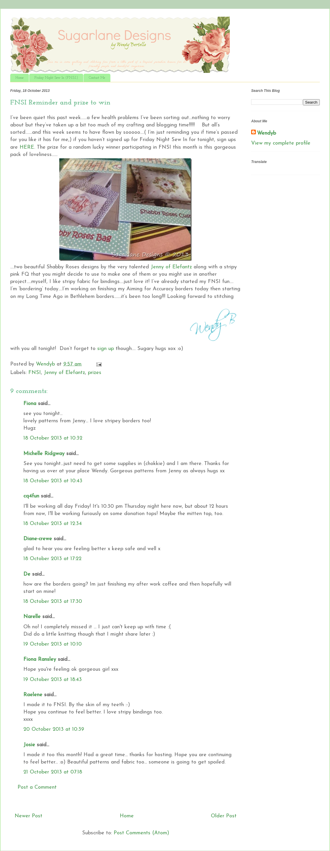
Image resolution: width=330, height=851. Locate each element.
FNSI (34, 372)
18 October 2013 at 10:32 (52, 438)
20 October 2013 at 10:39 (53, 729)
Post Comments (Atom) (141, 833)
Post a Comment (37, 787)
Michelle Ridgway (44, 454)
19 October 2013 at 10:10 (52, 644)
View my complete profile (280, 143)
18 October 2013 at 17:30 (52, 601)
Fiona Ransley (39, 659)
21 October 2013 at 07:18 (52, 772)
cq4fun (31, 496)
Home (19, 78)
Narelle (32, 617)
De (26, 574)
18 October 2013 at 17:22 (52, 559)
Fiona (29, 403)
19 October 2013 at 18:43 (52, 679)
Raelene (32, 695)
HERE (27, 147)
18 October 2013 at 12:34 (52, 523)
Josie (29, 745)
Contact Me (97, 78)
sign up (105, 348)
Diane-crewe (37, 539)
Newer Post (28, 816)
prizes (94, 372)
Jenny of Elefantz (171, 267)
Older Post (224, 816)
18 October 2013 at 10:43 (52, 481)
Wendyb (266, 133)
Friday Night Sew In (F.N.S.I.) (56, 78)
